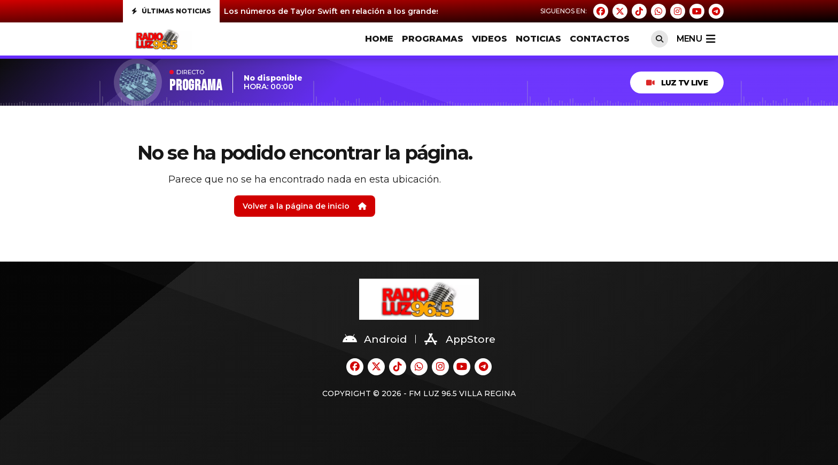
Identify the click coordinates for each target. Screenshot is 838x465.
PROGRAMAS (432, 39)
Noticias (538, 39)
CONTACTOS (600, 39)
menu (696, 38)
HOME (379, 39)
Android (375, 339)
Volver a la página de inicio (305, 206)
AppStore (459, 339)
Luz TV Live (677, 83)
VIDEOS (489, 39)
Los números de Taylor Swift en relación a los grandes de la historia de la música (385, 11)
